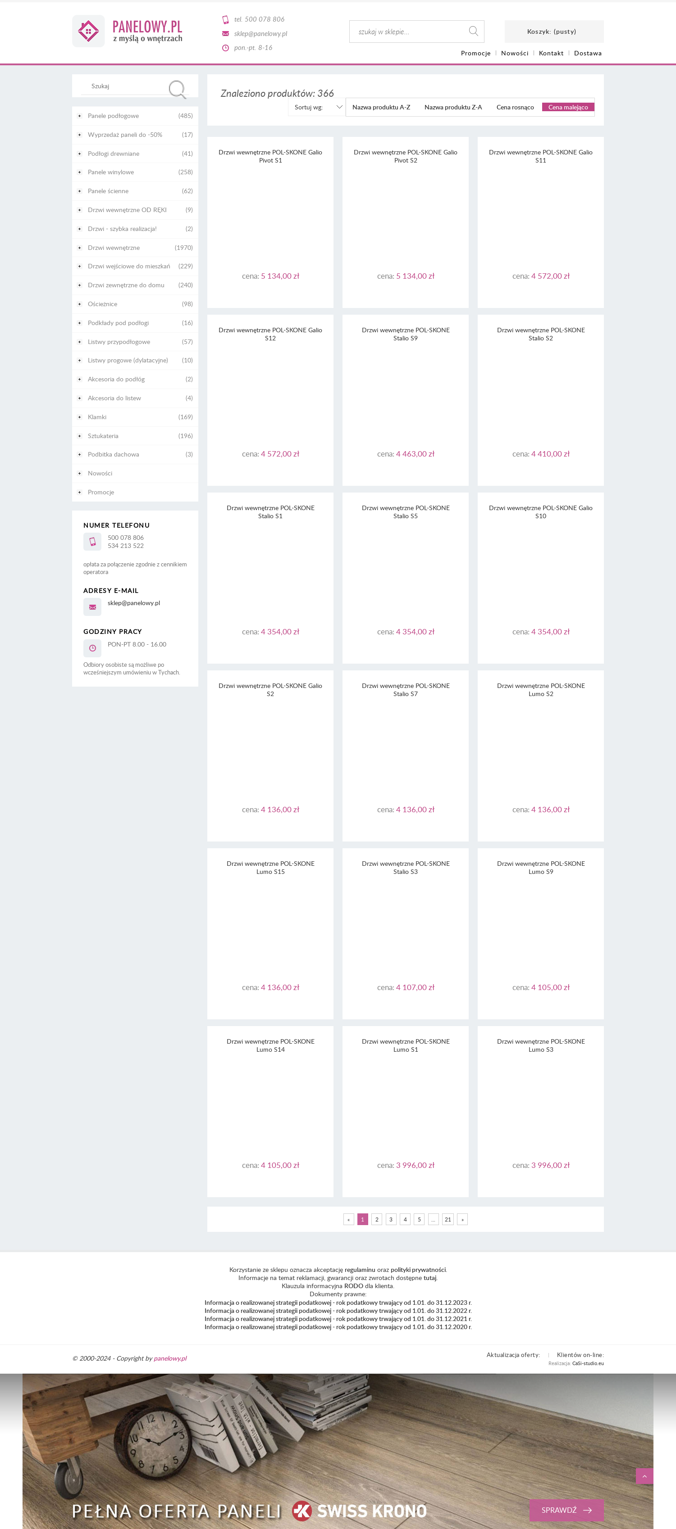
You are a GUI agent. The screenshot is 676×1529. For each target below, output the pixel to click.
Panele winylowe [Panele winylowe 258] (111, 171)
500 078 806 (264, 18)
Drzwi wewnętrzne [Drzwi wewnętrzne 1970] (114, 247)
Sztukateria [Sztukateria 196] (103, 435)
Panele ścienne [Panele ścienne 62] (108, 190)
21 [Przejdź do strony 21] (448, 1219)
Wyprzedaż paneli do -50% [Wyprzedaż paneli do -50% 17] (125, 134)
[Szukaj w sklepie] (137, 86)
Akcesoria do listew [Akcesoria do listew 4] (114, 398)
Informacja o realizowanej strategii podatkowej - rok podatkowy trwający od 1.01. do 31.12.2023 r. (338, 1302)
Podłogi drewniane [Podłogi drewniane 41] (113, 153)
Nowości (100, 473)
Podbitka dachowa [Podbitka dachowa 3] (113, 454)
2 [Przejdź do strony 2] (377, 1219)
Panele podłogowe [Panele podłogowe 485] (113, 115)
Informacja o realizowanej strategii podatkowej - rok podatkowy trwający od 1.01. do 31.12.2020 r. (338, 1326)
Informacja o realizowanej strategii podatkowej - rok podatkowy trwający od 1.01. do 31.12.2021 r (337, 1318)
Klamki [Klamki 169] (97, 416)
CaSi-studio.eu (588, 1363)
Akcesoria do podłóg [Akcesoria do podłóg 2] (116, 379)
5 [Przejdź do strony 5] (419, 1219)
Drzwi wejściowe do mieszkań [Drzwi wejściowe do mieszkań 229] (129, 266)
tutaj (430, 1277)
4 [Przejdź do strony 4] (405, 1219)
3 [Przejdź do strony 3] (391, 1219)
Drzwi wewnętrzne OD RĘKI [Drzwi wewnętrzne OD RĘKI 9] (127, 209)
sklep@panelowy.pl (260, 33)
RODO (353, 1285)
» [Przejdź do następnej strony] (462, 1219)
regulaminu (360, 1269)
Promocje (101, 492)
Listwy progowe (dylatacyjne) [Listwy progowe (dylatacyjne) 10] (128, 360)
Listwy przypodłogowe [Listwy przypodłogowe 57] (119, 341)
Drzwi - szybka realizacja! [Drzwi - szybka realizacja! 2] (122, 228)
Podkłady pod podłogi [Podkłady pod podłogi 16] (118, 322)
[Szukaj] (178, 90)
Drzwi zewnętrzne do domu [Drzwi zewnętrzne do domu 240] (126, 284)
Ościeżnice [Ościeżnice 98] (102, 303)
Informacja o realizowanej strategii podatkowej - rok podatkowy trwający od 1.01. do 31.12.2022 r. (338, 1310)
